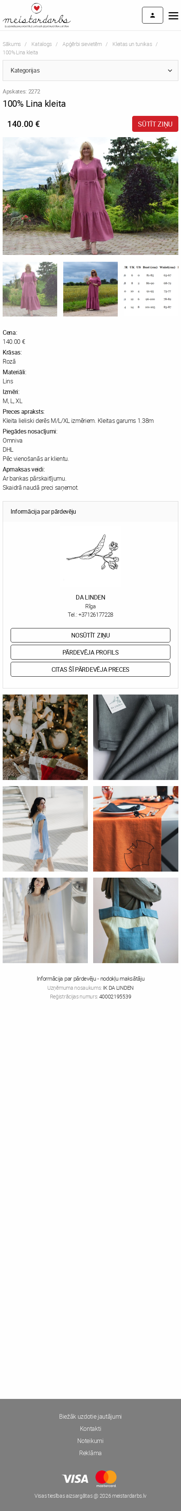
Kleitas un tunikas (132, 43)
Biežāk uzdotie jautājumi (90, 1416)
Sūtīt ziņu (155, 123)
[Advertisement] (90, 1107)
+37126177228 (95, 614)
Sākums (12, 43)
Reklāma (90, 1453)
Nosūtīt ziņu (90, 635)
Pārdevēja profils (90, 652)
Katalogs (41, 43)
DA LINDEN (90, 597)
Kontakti (90, 1428)
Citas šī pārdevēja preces (90, 669)
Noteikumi (90, 1441)
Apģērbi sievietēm (82, 43)
